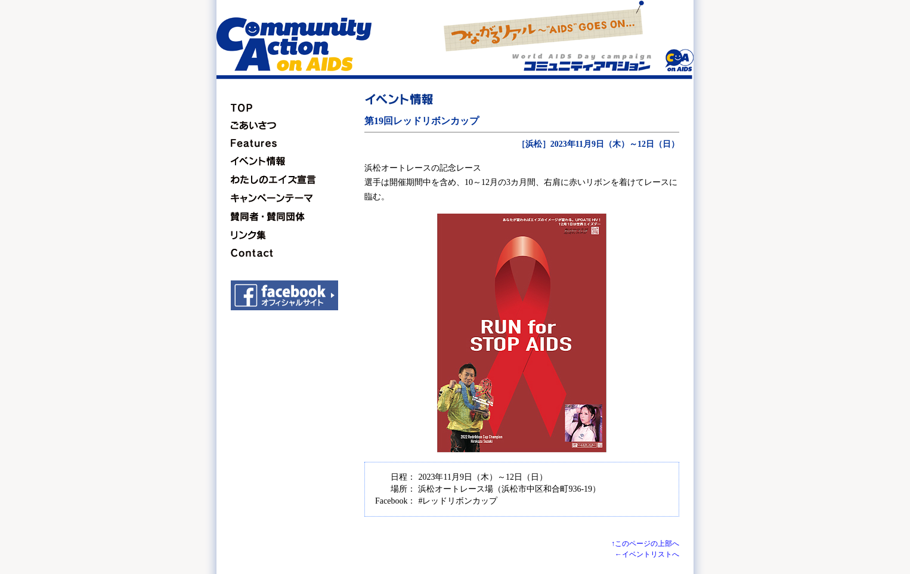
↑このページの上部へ (645, 543)
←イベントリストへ (647, 554)
